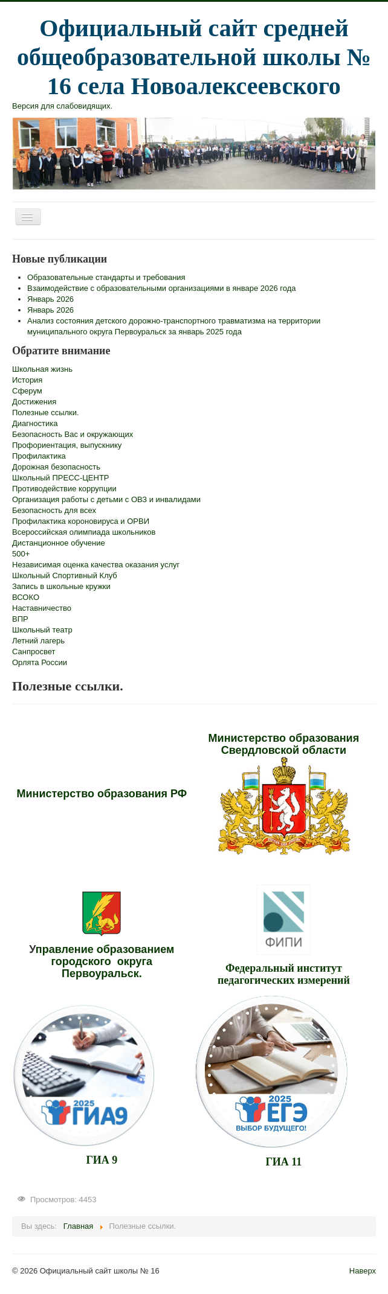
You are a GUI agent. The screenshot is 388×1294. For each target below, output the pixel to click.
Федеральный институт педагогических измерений (284, 974)
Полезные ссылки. (45, 412)
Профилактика (39, 456)
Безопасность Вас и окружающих (72, 434)
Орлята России (39, 662)
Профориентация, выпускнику (66, 445)
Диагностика (34, 423)
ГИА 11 (283, 1162)
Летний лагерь (38, 640)
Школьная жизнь (42, 369)
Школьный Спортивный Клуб (64, 575)
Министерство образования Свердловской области (284, 744)
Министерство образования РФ (102, 794)
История (27, 379)
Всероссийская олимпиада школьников (83, 532)
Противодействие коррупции (64, 488)
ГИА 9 (101, 1160)
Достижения (34, 401)
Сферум (27, 390)
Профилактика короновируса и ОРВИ (80, 521)
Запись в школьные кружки (61, 586)
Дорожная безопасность (56, 466)
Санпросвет (33, 651)
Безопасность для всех (54, 510)
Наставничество (41, 608)
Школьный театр (42, 629)
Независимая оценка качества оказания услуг (95, 564)
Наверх (362, 1270)
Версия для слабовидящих (61, 105)
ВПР (20, 618)
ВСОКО (25, 597)
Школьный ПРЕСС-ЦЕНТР (60, 477)
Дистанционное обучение (58, 542)
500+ (21, 553)
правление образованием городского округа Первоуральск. (105, 961)
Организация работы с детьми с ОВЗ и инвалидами (106, 499)
